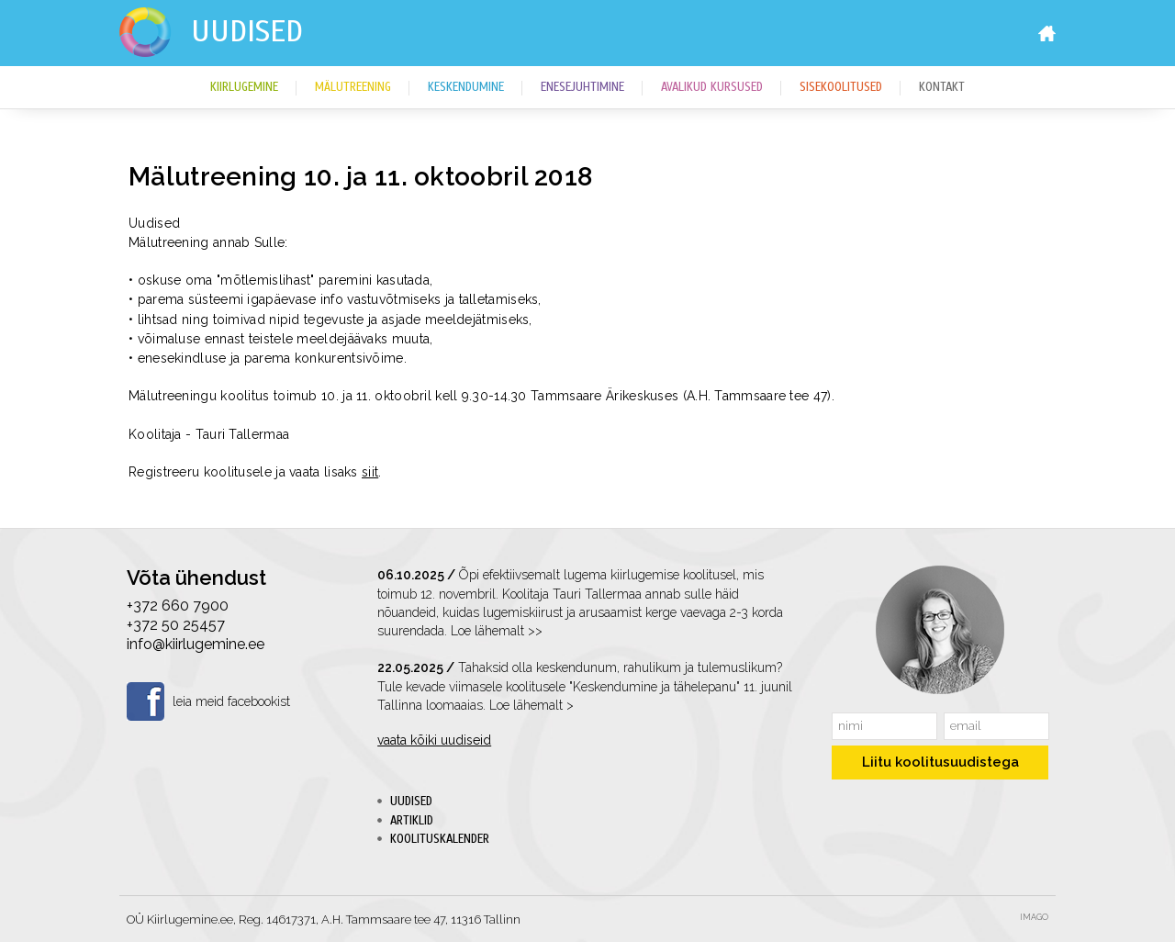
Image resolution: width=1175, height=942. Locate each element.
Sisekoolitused (841, 87)
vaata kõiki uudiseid (434, 740)
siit (370, 472)
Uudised (247, 31)
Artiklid (411, 820)
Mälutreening (353, 87)
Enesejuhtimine (582, 87)
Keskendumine (466, 87)
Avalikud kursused (712, 87)
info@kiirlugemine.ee (195, 644)
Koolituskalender (439, 839)
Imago (1034, 917)
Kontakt (942, 87)
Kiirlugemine (244, 87)
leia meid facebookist (231, 701)
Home (1047, 33)
